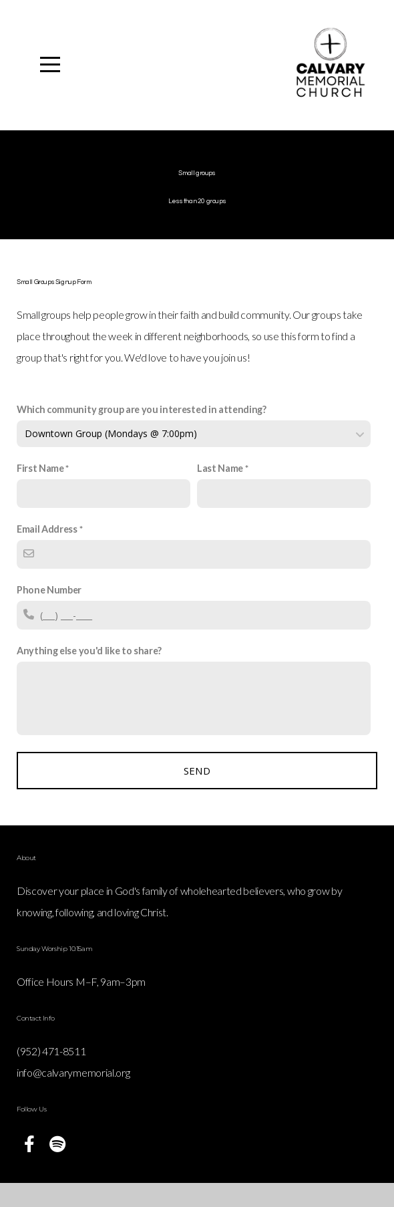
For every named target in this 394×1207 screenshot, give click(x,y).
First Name (40, 492)
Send (197, 794)
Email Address (47, 553)
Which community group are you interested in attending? (141, 433)
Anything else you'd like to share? (89, 674)
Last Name (220, 492)
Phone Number (49, 614)
